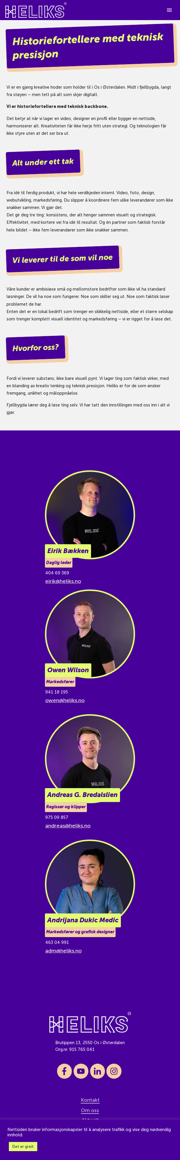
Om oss (90, 1110)
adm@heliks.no (63, 950)
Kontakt (90, 1100)
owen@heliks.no (65, 700)
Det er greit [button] (23, 1146)
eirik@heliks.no (63, 581)
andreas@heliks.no (67, 825)
